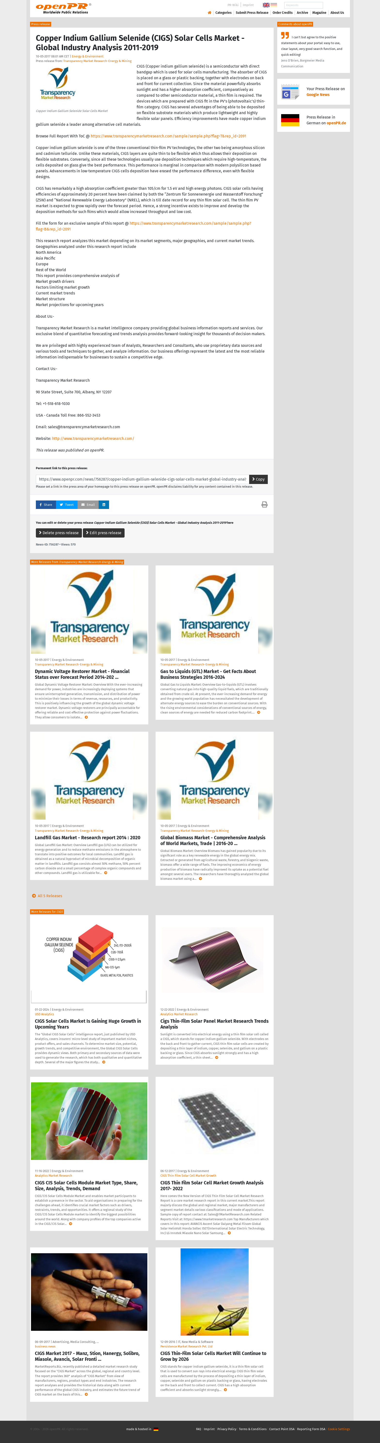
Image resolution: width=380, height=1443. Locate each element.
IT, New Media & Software (195, 1342)
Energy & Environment (87, 56)
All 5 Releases (46, 896)
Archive (302, 13)
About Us (337, 13)
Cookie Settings (339, 1429)
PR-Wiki (233, 5)
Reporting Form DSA (311, 1429)
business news (45, 1346)
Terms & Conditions (253, 1429)
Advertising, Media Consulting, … (76, 1342)
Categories (223, 13)
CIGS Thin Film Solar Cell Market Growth (188, 1175)
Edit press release (103, 533)
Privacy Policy (226, 1429)
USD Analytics (44, 1014)
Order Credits (283, 13)
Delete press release (59, 533)
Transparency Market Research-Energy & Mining (97, 61)
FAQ (198, 1429)
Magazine (319, 13)
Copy (258, 479)
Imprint (248, 5)
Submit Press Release (252, 13)
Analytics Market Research (179, 1014)
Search (333, 5)
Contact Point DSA (281, 1429)
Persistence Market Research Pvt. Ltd (186, 1346)
